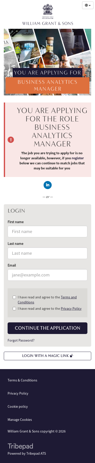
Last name (15, 243)
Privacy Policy (71, 308)
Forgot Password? (21, 340)
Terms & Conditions (22, 380)
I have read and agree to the (45, 299)
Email (12, 265)
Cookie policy (18, 406)
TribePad (20, 447)
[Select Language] (87, 5)
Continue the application (47, 328)
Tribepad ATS (36, 453)
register (78, 158)
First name (16, 222)
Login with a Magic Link (47, 356)
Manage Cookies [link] (20, 419)
